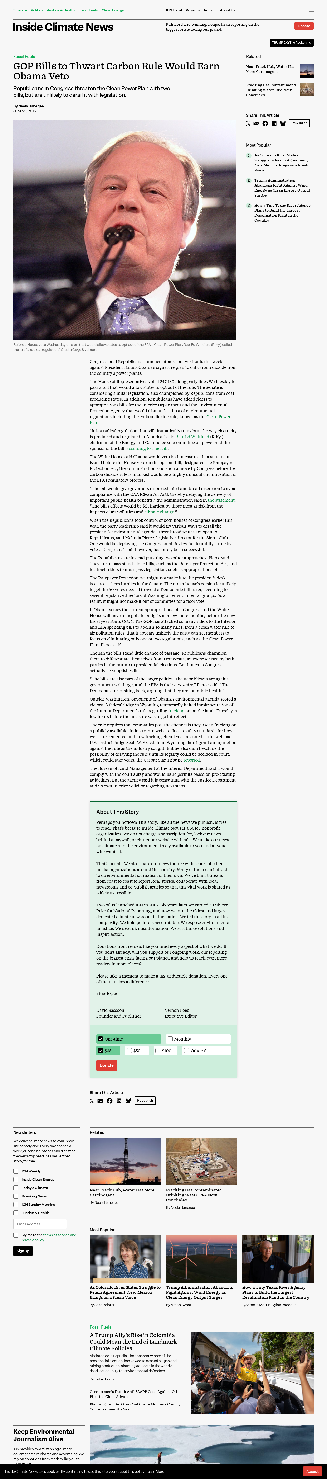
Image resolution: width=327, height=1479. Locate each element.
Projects (193, 10)
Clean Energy (113, 10)
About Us (227, 10)
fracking (176, 710)
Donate (304, 26)
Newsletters (24, 1132)
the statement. (222, 500)
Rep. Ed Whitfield (192, 436)
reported (192, 760)
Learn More (155, 1471)
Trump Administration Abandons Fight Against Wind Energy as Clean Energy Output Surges (282, 188)
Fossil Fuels (88, 10)
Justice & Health (61, 10)
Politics (37, 10)
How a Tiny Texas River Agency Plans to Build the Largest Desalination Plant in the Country (282, 213)
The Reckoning (291, 43)
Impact (210, 10)
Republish (299, 123)
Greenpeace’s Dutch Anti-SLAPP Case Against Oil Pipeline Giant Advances (133, 1394)
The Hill (159, 448)
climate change (159, 511)
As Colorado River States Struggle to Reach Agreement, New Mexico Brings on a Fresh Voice (281, 163)
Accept (312, 1471)
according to (139, 448)
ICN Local (174, 10)
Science (20, 10)
